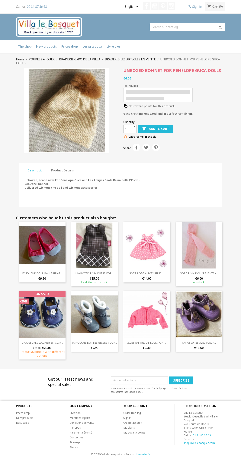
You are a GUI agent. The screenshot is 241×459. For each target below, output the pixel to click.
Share (136, 147)
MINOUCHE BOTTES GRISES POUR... (94, 342)
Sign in (127, 418)
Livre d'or (113, 46)
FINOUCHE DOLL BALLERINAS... (42, 273)
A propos (75, 427)
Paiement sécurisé (81, 432)
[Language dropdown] (132, 7)
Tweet (146, 147)
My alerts (129, 427)
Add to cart (155, 129)
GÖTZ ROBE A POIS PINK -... (146, 273)
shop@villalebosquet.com (199, 443)
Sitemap (75, 442)
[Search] (187, 27)
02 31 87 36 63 (37, 7)
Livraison (75, 413)
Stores (74, 447)
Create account (132, 422)
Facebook (146, 6)
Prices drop (69, 46)
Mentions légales (80, 418)
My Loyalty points (134, 432)
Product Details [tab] (62, 170)
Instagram (171, 6)
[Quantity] (127, 129)
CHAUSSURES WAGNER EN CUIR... (42, 342)
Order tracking (132, 413)
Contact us (76, 437)
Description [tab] (35, 170)
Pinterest (163, 6)
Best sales (22, 422)
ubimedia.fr (142, 454)
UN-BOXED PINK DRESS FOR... (94, 273)
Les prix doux (92, 46)
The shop (25, 46)
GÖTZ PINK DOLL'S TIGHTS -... (199, 273)
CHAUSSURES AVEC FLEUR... (199, 342)
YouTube (155, 6)
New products (46, 46)
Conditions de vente (82, 422)
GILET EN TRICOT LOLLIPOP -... (146, 342)
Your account (135, 406)
